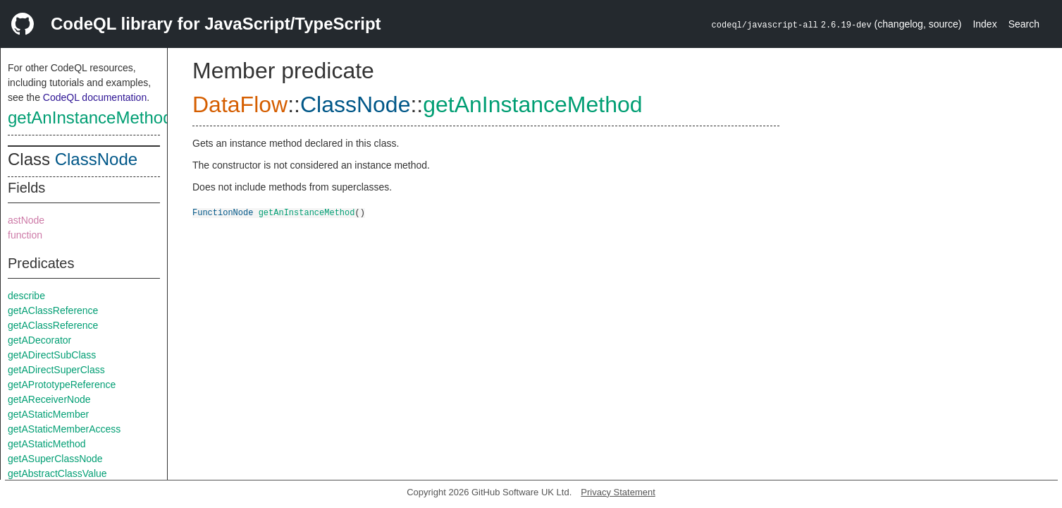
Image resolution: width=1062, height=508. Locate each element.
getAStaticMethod (47, 443)
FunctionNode (222, 212)
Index (984, 24)
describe (26, 295)
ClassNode (96, 159)
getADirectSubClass (52, 355)
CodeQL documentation (95, 97)
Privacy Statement (618, 492)
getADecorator (39, 340)
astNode (26, 220)
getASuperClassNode (55, 458)
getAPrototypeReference (62, 384)
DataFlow (240, 104)
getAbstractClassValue (57, 473)
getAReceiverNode (49, 399)
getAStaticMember (48, 414)
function (25, 235)
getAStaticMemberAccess (64, 429)
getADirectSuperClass (56, 369)
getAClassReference (53, 310)
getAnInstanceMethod (90, 117)
